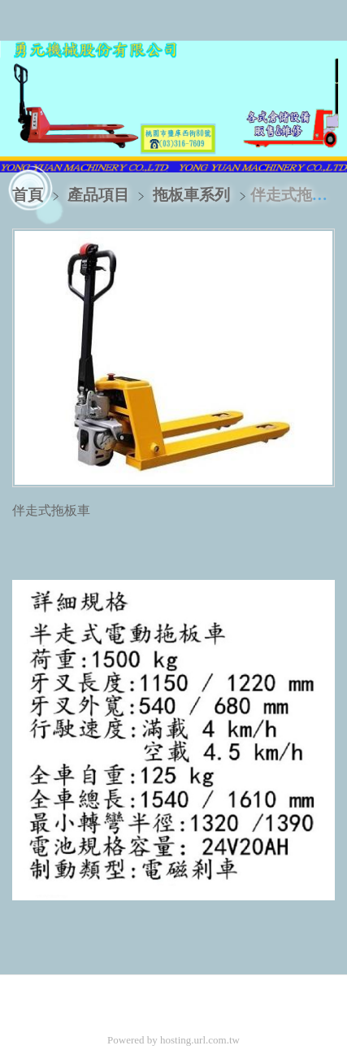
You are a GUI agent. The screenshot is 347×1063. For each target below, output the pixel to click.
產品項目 (100, 194)
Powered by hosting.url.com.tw (173, 1040)
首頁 (27, 194)
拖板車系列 (191, 194)
